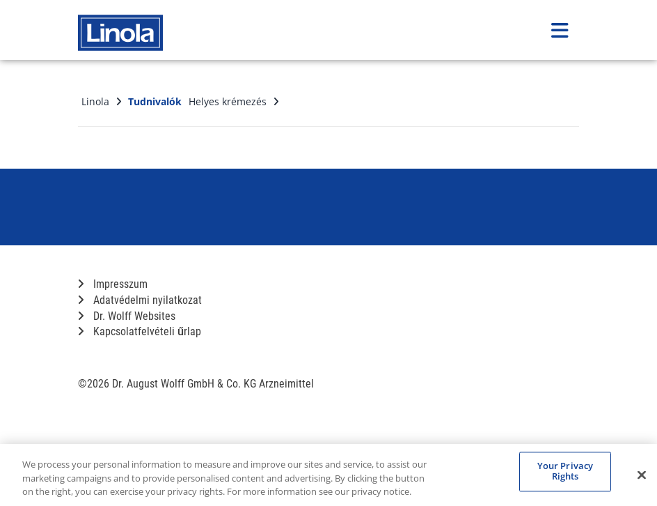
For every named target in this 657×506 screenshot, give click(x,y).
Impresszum (113, 284)
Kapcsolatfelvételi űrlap (139, 331)
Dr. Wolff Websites (126, 316)
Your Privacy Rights (565, 471)
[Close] (641, 474)
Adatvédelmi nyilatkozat (140, 300)
